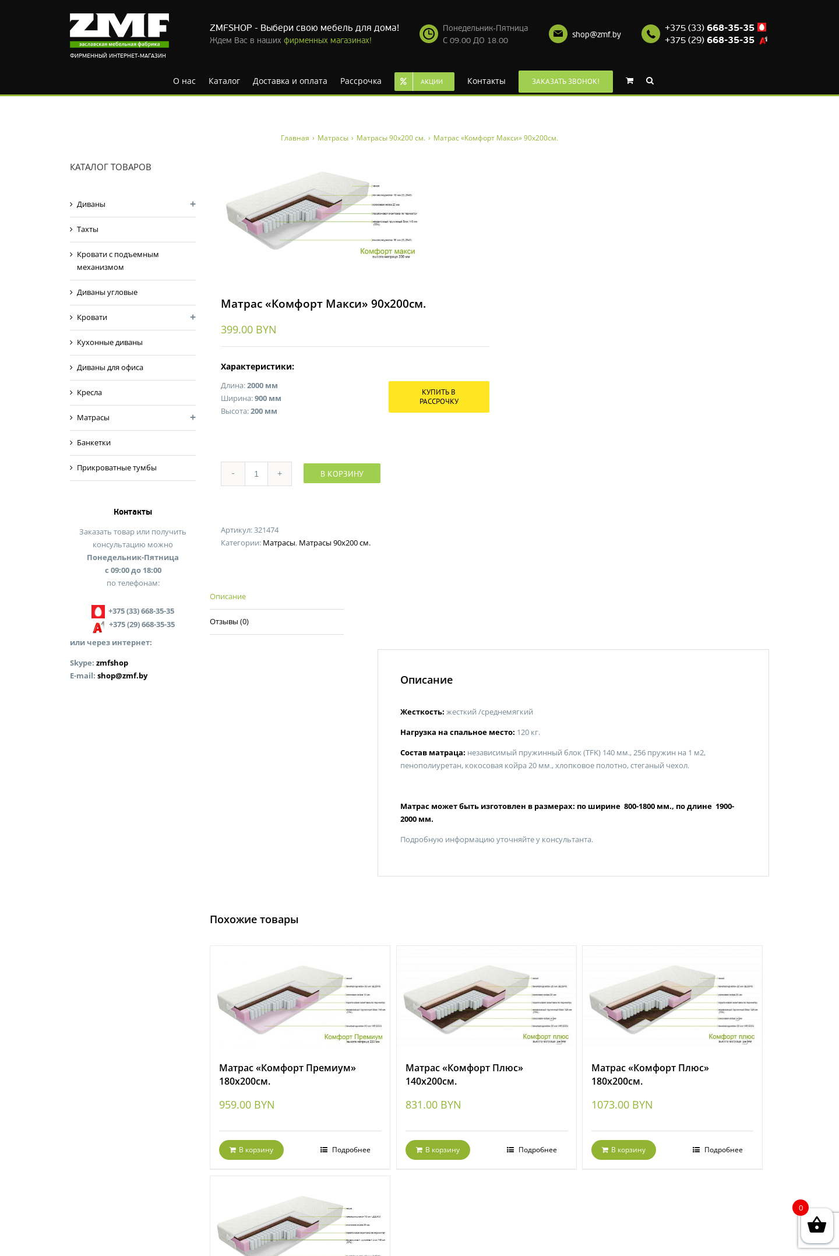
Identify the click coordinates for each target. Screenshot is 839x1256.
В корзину (342, 474)
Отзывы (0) (229, 621)
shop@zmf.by (596, 35)
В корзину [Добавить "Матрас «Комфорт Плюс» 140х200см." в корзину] (442, 1150)
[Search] (650, 79)
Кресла (89, 392)
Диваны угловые (107, 292)
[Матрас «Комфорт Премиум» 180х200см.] (300, 998)
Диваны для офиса (110, 367)
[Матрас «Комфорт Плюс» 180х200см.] (672, 998)
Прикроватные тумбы (117, 467)
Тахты (87, 229)
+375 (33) (710, 28)
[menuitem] (184, 79)
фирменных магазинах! (328, 40)
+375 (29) (710, 40)
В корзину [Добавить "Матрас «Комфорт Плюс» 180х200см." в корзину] (628, 1150)
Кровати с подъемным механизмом (118, 260)
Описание (228, 596)
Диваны (91, 204)
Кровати (92, 317)
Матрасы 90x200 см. (335, 542)
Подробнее (350, 1150)
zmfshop (112, 662)
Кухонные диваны (110, 342)
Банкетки (94, 442)
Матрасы (279, 542)
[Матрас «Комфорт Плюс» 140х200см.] (486, 998)
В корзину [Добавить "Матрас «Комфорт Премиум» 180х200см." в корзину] (256, 1150)
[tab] (277, 597)
